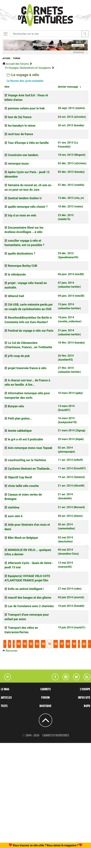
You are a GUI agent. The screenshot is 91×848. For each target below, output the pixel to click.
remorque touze (18, 163)
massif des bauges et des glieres (29, 597)
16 (55, 644)
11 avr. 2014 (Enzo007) (72, 468)
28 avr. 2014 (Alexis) (70, 515)
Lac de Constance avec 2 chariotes (31, 606)
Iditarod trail (16, 296)
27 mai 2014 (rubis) (69, 588)
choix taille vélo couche (23, 486)
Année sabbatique (20, 430)
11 (24, 644)
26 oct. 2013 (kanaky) (71, 125)
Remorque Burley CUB (22, 265)
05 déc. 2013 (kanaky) (71, 171)
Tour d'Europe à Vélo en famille (28, 143)
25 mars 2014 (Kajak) (71, 439)
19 (74, 644)
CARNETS (45, 689)
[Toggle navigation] (5, 33)
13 (37, 644)
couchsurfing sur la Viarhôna (27, 460)
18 (67, 644)
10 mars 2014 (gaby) (70, 393)
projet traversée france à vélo (27, 368)
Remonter (11, 650)
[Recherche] (46, 34)
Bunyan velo (16, 406)
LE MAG (5, 689)
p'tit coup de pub (19, 356)
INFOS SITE (84, 697)
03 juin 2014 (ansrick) (71, 597)
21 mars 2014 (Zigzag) (71, 430)
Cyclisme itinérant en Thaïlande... (30, 468)
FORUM (45, 697)
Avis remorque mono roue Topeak (30, 448)
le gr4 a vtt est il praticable (25, 439)
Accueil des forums (17, 63)
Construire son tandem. (23, 155)
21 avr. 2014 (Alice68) (71, 485)
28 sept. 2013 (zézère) (71, 108)
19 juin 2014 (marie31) (71, 627)
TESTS (4, 706)
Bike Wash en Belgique (23, 537)
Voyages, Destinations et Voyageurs (29, 67)
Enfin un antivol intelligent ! (26, 589)
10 (18, 644)
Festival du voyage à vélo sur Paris (30, 330)
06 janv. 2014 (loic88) (71, 274)
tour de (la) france (19, 117)
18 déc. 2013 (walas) (70, 206)
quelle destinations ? (21, 253)
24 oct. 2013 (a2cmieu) (72, 116)
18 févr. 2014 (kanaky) (71, 342)
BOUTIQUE (45, 706)
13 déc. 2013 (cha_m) (71, 198)
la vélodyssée (17, 274)
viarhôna (13, 507)
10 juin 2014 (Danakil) (71, 605)
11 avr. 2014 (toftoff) (70, 459)
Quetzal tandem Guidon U (24, 198)
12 (30, 644)
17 (61, 644)
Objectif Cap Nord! (20, 477)
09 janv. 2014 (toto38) (71, 295)
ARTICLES (6, 697)
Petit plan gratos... (20, 418)
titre (7, 86)
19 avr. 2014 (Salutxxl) (71, 477)
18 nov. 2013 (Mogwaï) (71, 154)
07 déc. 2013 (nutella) (71, 184)
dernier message (68, 86)
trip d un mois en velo (22, 215)
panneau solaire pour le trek (26, 108)
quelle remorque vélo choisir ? (28, 206)
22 (83, 644)
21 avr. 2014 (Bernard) (71, 507)
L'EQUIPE (85, 689)
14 (43, 644)
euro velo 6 (15, 516)
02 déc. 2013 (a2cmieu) (72, 163)
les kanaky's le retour (22, 125)
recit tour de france (20, 134)
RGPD (87, 706)
